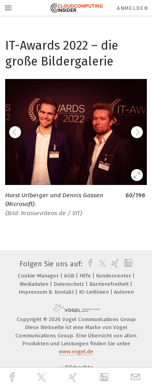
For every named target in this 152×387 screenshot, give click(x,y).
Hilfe (85, 275)
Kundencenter (114, 275)
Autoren (124, 292)
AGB (70, 275)
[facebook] (13, 377)
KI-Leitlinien (94, 292)
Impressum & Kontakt (47, 292)
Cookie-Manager (39, 275)
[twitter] (42, 377)
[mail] (136, 377)
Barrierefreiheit (109, 284)
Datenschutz (70, 284)
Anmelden (132, 8)
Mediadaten (35, 284)
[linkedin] (105, 377)
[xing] (73, 377)
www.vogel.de (76, 351)
